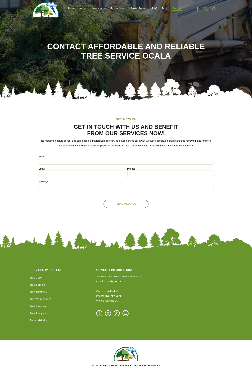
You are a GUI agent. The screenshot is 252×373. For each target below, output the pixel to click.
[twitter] (206, 9)
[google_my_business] (214, 9)
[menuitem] (72, 8)
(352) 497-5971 (113, 295)
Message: (44, 181)
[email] (125, 313)
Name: (42, 156)
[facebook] (198, 9)
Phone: (131, 168)
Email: (42, 168)
